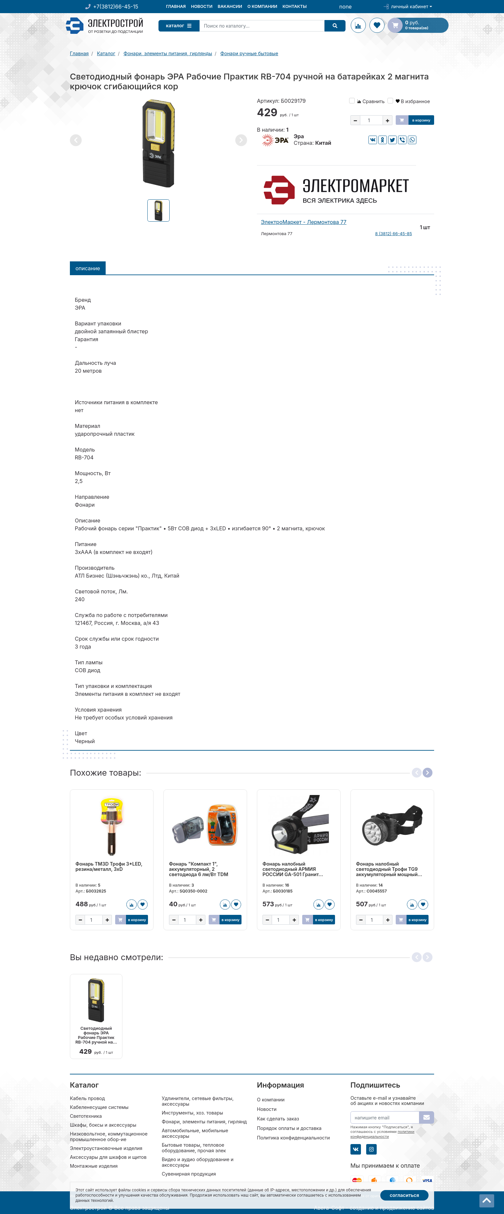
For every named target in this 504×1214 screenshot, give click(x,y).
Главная (176, 6)
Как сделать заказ (278, 1118)
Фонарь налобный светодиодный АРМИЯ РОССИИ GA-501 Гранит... (292, 869)
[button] (76, 140)
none (345, 6)
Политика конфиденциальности (293, 1137)
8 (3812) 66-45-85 (393, 233)
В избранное (413, 101)
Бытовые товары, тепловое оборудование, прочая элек (194, 1147)
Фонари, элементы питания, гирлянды (206, 1121)
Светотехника (86, 1115)
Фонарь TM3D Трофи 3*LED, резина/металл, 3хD (108, 866)
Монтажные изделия (93, 1165)
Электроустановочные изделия (106, 1148)
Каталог (181, 25)
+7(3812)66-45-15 (115, 6)
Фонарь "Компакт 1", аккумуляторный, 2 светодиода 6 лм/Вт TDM (198, 869)
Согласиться (404, 1195)
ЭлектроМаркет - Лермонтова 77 (303, 222)
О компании (262, 6)
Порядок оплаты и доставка (289, 1128)
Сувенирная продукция (189, 1173)
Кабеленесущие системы (99, 1107)
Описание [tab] (87, 268)
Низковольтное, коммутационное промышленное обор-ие (109, 1136)
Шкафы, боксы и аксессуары (103, 1124)
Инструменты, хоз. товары (192, 1112)
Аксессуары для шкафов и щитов (108, 1156)
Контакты (295, 6)
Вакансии (230, 6)
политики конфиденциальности (382, 1133)
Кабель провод (87, 1098)
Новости (201, 6)
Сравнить (371, 101)
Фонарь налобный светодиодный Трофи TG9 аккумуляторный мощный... (389, 869)
